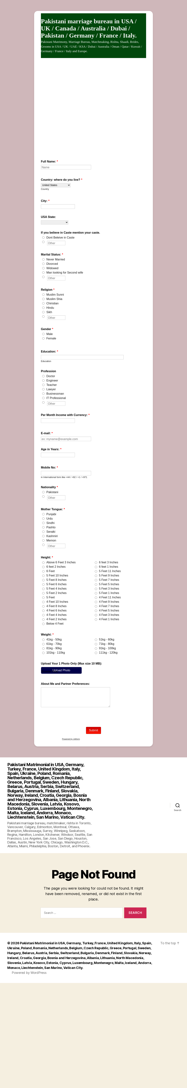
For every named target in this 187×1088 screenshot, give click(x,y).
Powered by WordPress (29, 973)
